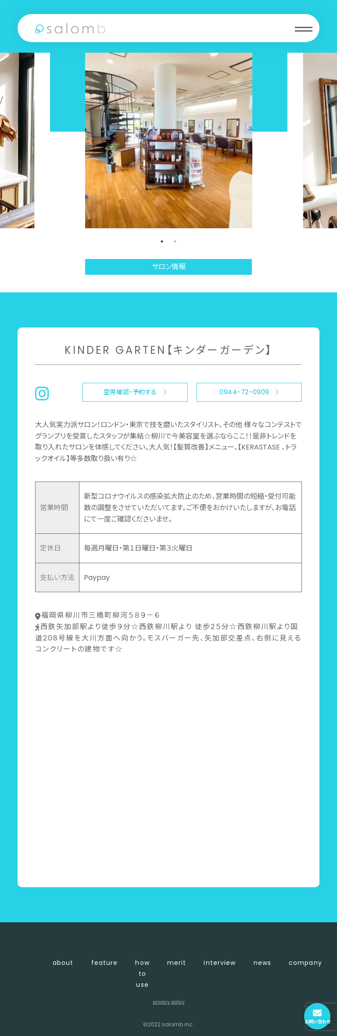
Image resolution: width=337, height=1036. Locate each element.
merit (176, 962)
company (305, 962)
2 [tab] (175, 241)
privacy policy (169, 1002)
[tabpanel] (168, 140)
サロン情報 (169, 267)
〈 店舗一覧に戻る (64, 866)
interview (220, 962)
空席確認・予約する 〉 (135, 392)
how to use (142, 973)
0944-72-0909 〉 (249, 392)
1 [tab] (162, 241)
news (262, 962)
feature (104, 962)
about (63, 962)
